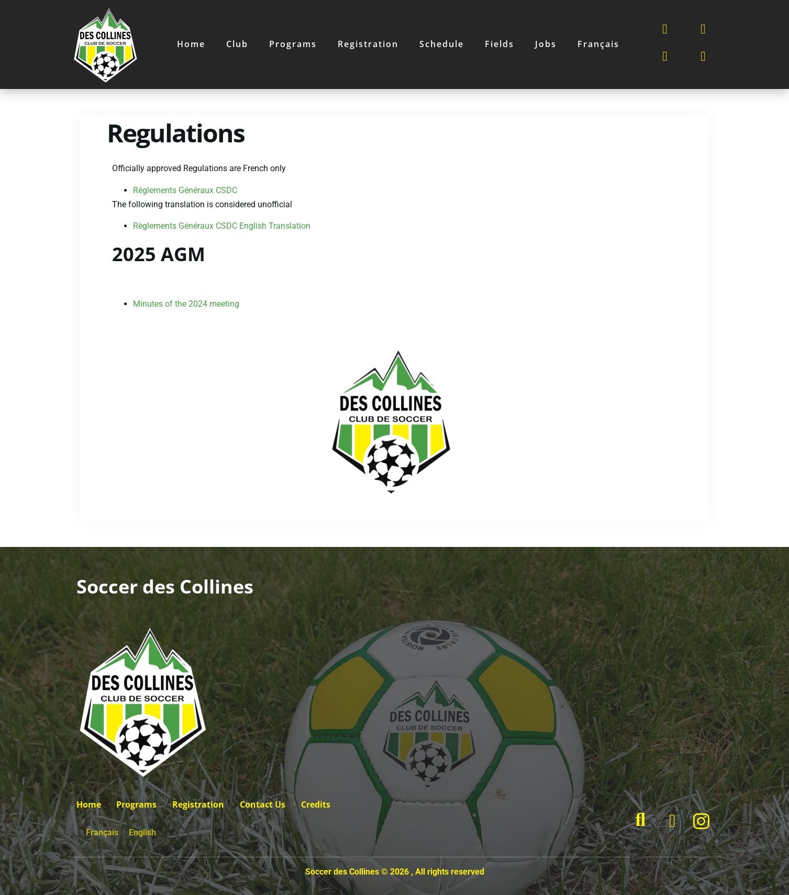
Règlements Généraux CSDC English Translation (221, 226)
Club (237, 44)
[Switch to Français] (598, 44)
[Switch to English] (142, 832)
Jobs (546, 44)
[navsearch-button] (645, 821)
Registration (368, 44)
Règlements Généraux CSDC (185, 190)
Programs (293, 44)
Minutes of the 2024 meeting (186, 304)
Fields (499, 44)
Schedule (441, 44)
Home (191, 44)
